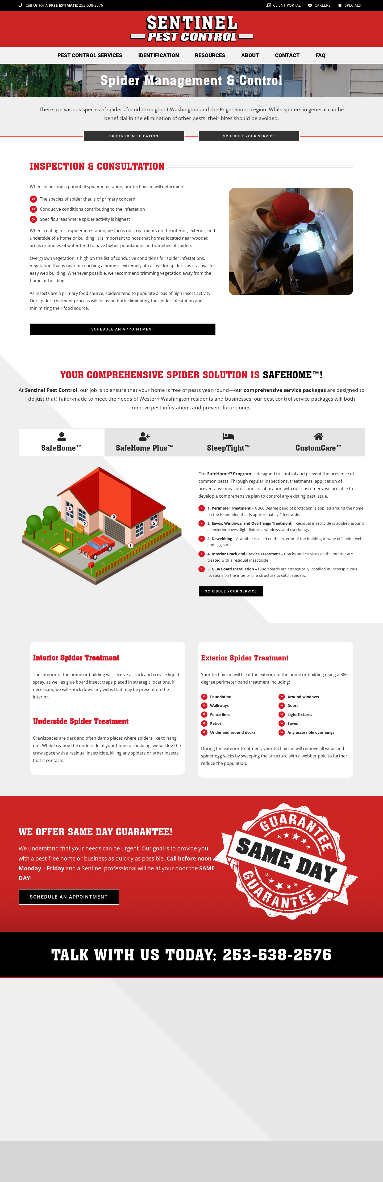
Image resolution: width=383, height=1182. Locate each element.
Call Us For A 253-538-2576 (61, 5)
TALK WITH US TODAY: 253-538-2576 (191, 954)
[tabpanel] (191, 534)
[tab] (62, 442)
